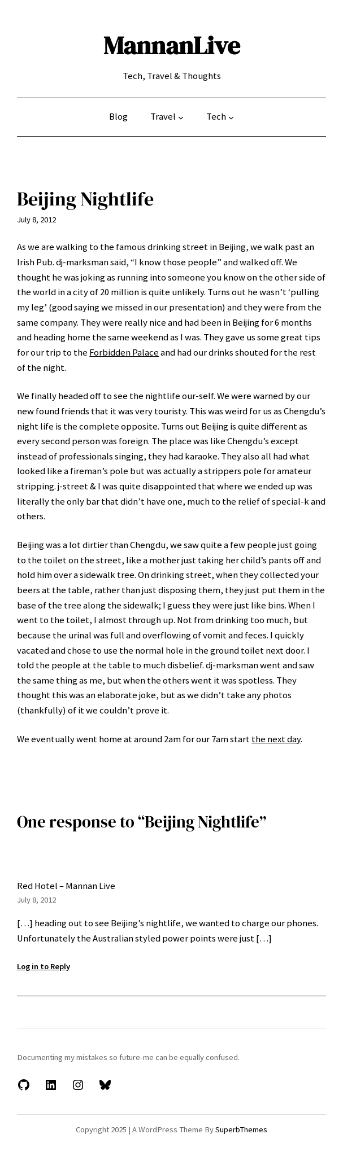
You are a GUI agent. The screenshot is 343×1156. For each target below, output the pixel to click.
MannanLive (171, 45)
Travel (163, 116)
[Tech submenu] (231, 117)
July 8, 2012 (36, 900)
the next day (276, 739)
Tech (216, 116)
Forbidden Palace (124, 352)
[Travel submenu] (181, 117)
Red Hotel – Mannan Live (66, 886)
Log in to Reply (43, 966)
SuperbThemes (241, 1129)
